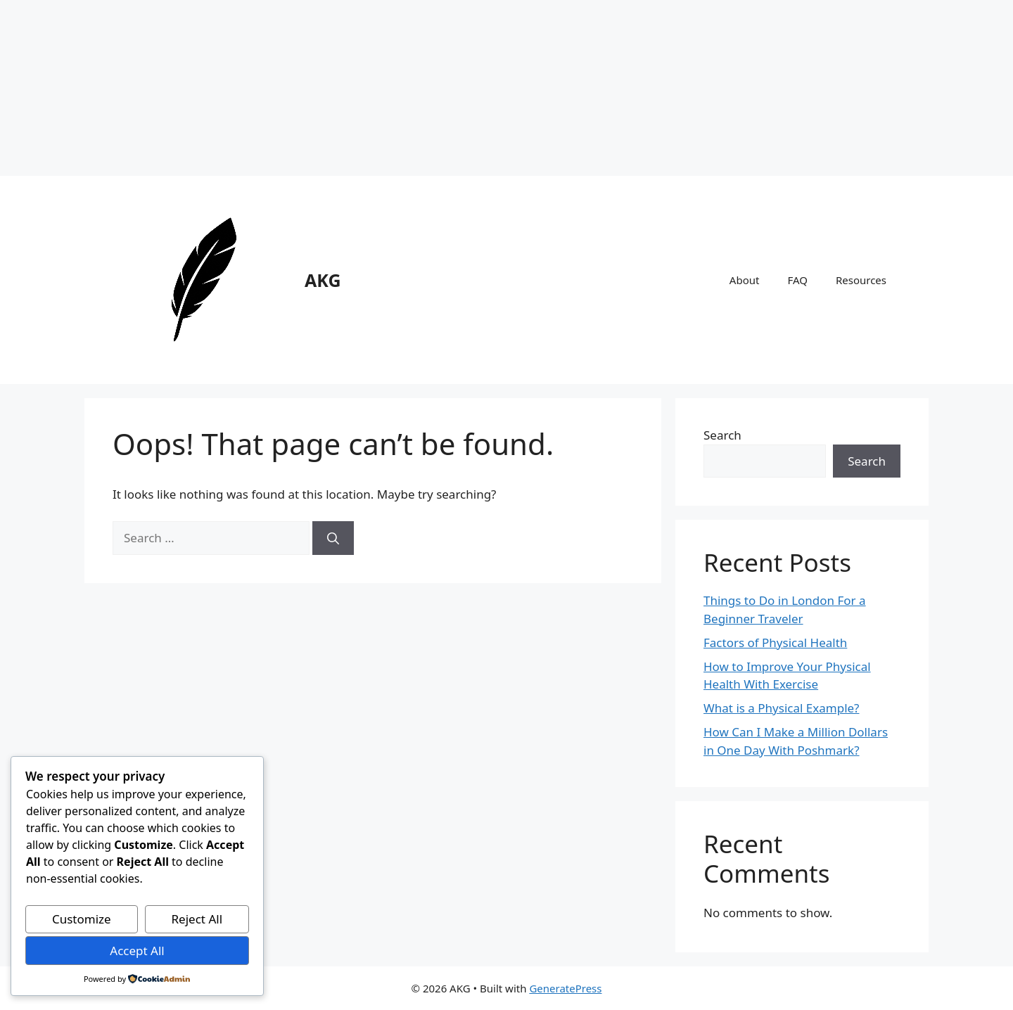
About (745, 280)
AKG (323, 280)
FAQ (797, 280)
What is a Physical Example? (781, 708)
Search (722, 435)
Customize (81, 919)
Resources (861, 280)
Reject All (197, 919)
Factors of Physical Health (775, 642)
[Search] (333, 538)
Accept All (137, 950)
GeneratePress (565, 988)
